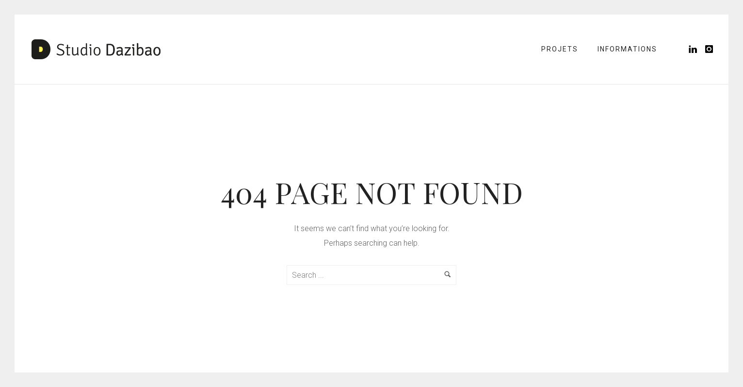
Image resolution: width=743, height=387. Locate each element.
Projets (559, 49)
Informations (627, 49)
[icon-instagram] (709, 49)
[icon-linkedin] (696, 49)
